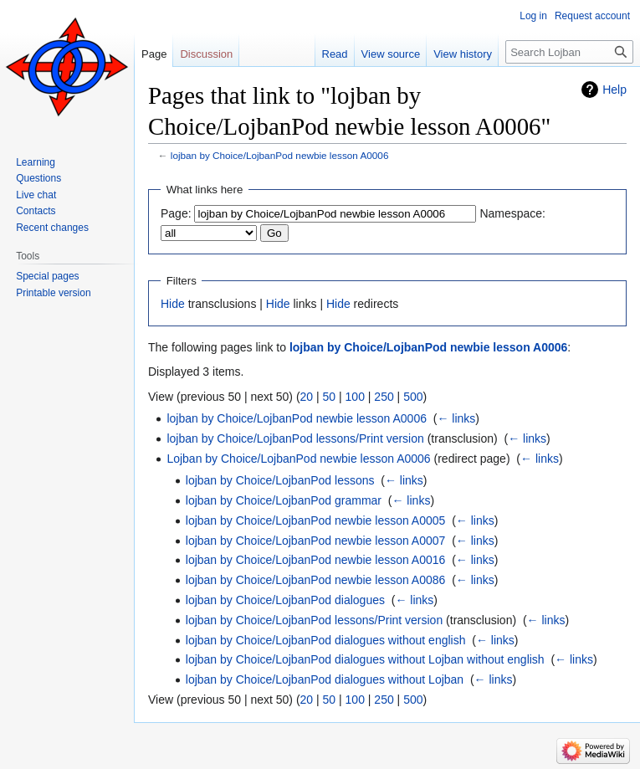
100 (355, 396)
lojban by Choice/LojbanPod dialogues (285, 600)
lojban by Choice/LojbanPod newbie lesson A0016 (316, 559)
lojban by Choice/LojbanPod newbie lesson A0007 (316, 540)
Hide (173, 303)
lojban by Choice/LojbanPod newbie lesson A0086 (316, 580)
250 (383, 396)
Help (614, 89)
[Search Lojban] (569, 52)
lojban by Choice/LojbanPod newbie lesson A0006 (280, 155)
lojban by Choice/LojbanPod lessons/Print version (294, 438)
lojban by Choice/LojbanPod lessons (280, 480)
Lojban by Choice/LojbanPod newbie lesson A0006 (298, 458)
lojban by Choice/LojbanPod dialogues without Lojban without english (365, 659)
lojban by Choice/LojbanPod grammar (283, 500)
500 (412, 396)
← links (456, 418)
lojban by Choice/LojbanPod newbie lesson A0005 (316, 520)
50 (329, 396)
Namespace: (512, 213)
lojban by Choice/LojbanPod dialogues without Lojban (324, 679)
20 (307, 396)
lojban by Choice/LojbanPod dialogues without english (326, 640)
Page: (176, 213)
